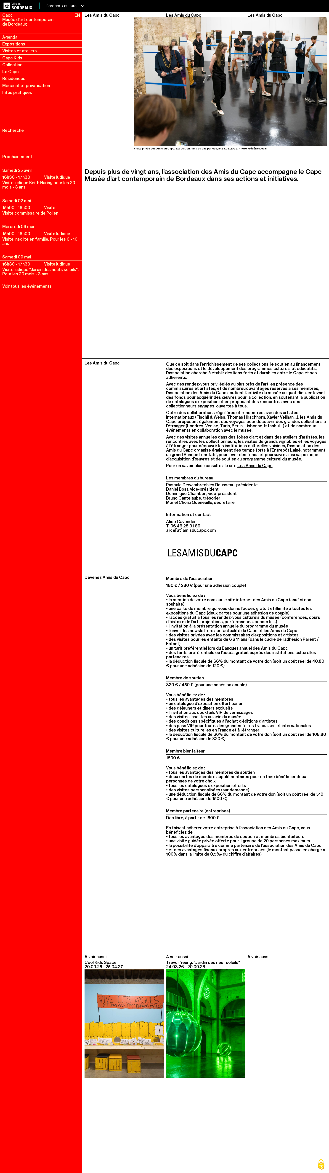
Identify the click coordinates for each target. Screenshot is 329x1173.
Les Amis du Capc (255, 465)
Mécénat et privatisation (26, 85)
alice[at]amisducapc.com (191, 530)
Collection (12, 64)
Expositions (13, 44)
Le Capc (10, 71)
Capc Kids (12, 58)
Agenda (9, 37)
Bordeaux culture (65, 5)
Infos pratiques (17, 92)
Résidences (13, 78)
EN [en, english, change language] (77, 15)
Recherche (13, 130)
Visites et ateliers (19, 50)
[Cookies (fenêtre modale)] (321, 1165)
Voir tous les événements (27, 286)
